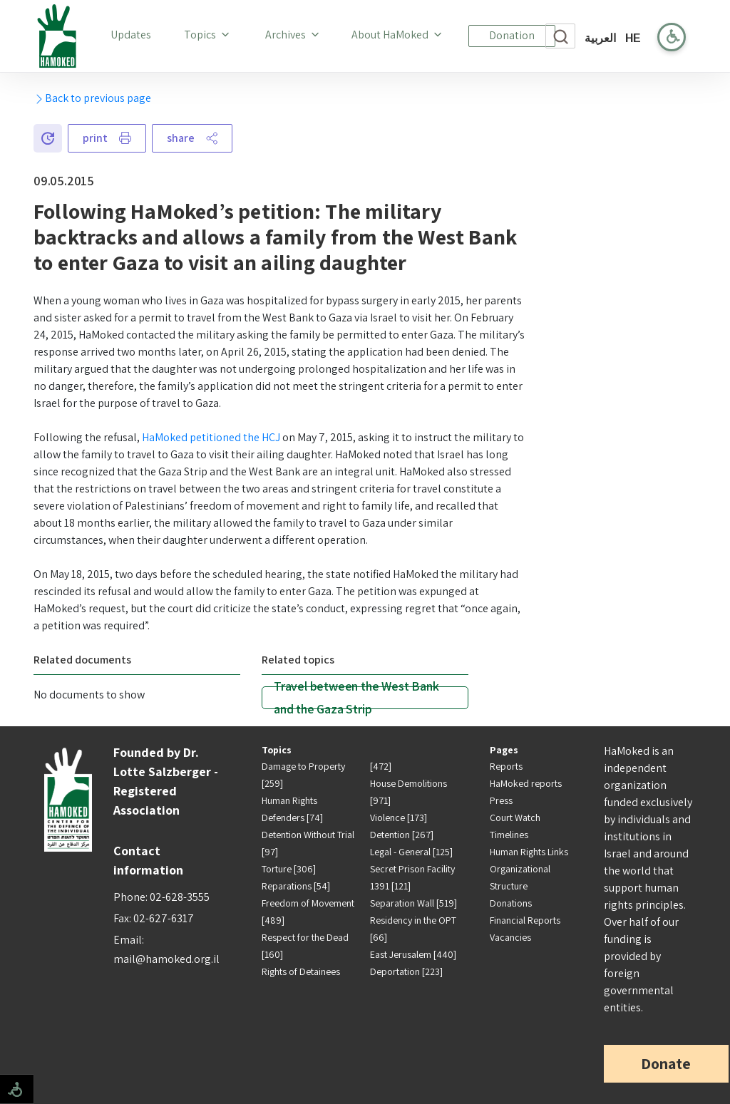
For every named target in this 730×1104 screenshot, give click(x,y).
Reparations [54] (296, 885)
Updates (133, 34)
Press (501, 800)
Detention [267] (401, 834)
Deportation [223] (406, 971)
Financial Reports (525, 920)
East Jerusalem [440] (413, 954)
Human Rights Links (529, 851)
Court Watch (515, 817)
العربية (600, 38)
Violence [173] (398, 817)
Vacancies (510, 937)
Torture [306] (289, 868)
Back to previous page (92, 98)
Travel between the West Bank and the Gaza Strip (356, 697)
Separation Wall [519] (413, 903)
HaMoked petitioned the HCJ (211, 437)
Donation (512, 35)
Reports (506, 766)
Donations (511, 903)
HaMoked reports (526, 783)
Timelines (509, 834)
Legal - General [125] (411, 851)
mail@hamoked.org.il (166, 958)
